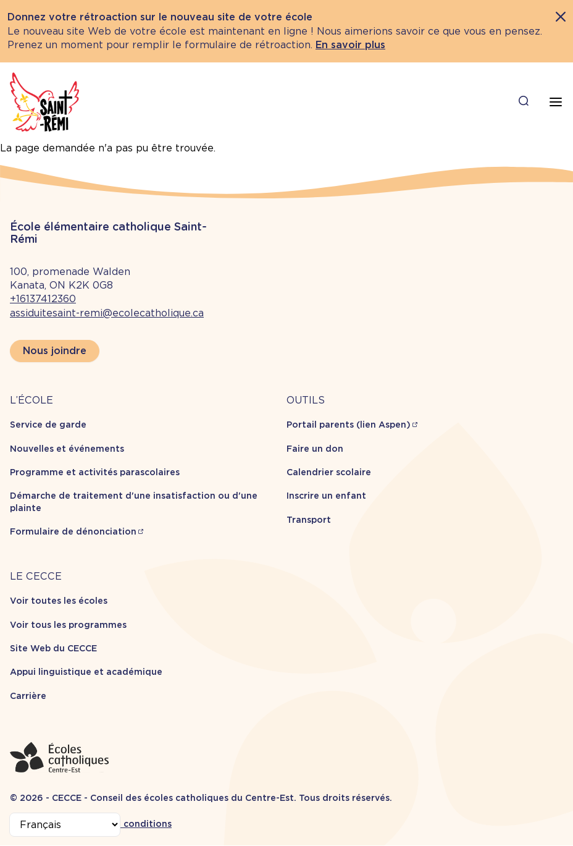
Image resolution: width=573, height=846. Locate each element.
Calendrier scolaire (328, 472)
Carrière (28, 696)
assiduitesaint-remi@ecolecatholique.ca (107, 313)
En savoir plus (350, 45)
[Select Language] (64, 825)
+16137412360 (43, 299)
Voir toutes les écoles (58, 601)
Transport (308, 520)
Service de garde (48, 424)
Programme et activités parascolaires (95, 472)
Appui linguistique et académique (86, 672)
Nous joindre (54, 351)
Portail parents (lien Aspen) (348, 424)
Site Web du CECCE (53, 648)
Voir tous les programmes (68, 625)
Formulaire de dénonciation (73, 531)
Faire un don (314, 449)
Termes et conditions (124, 824)
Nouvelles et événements (67, 449)
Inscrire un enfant (326, 496)
